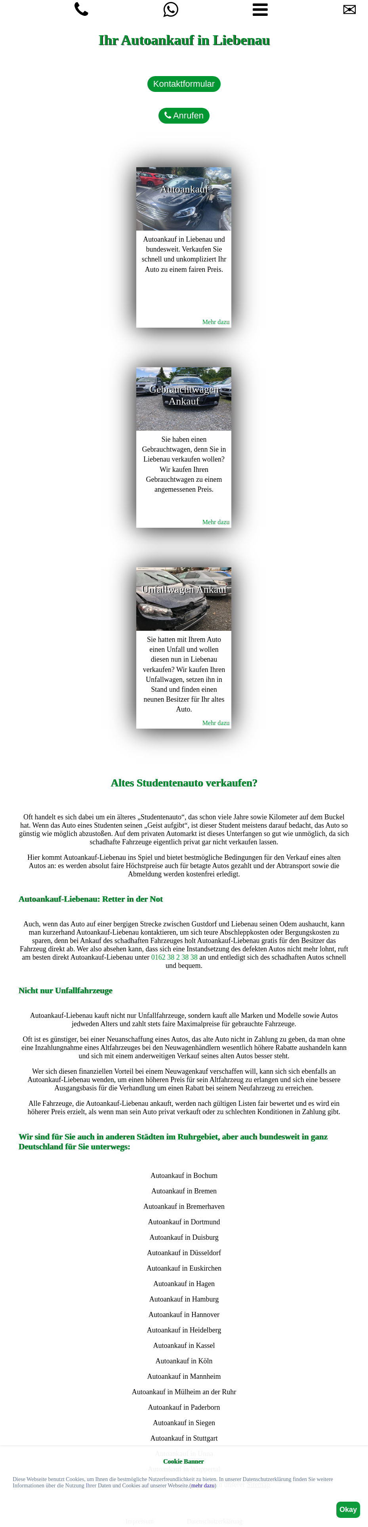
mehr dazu (203, 1486)
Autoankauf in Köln (183, 1361)
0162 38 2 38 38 (174, 957)
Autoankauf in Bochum (184, 1176)
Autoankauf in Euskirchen (184, 1268)
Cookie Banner (183, 1461)
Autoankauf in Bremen (184, 1191)
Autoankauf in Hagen (184, 1284)
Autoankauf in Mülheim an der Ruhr (184, 1392)
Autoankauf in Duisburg (184, 1237)
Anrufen (184, 115)
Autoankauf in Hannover (184, 1315)
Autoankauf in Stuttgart (183, 1438)
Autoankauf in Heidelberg (184, 1330)
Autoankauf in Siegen (184, 1423)
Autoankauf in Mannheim (184, 1376)
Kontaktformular (184, 84)
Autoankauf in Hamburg (184, 1299)
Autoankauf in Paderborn (184, 1407)
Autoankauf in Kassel (184, 1345)
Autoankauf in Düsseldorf (184, 1253)
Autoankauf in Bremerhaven (184, 1206)
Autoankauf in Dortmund (184, 1222)
